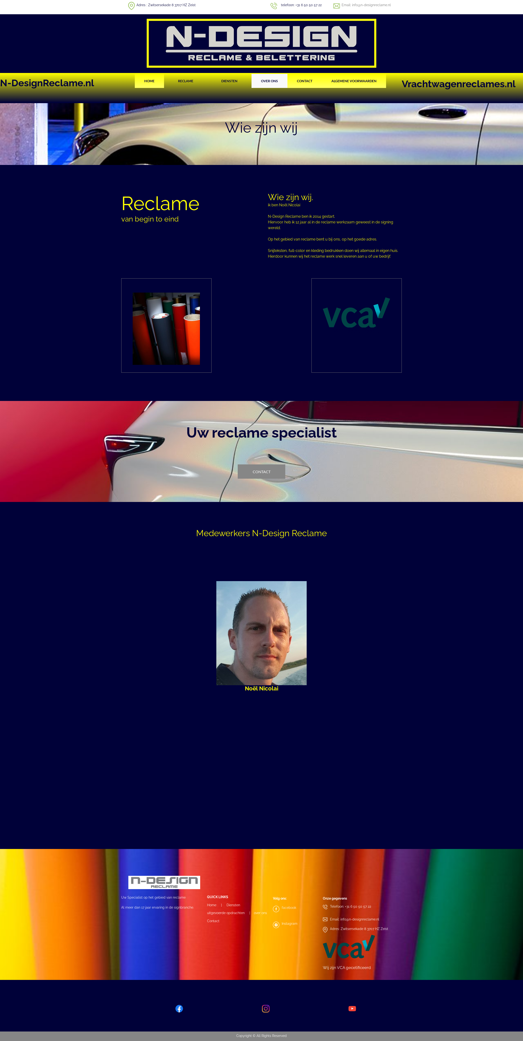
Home (211, 905)
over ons (260, 913)
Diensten (233, 905)
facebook (289, 908)
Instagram (289, 923)
